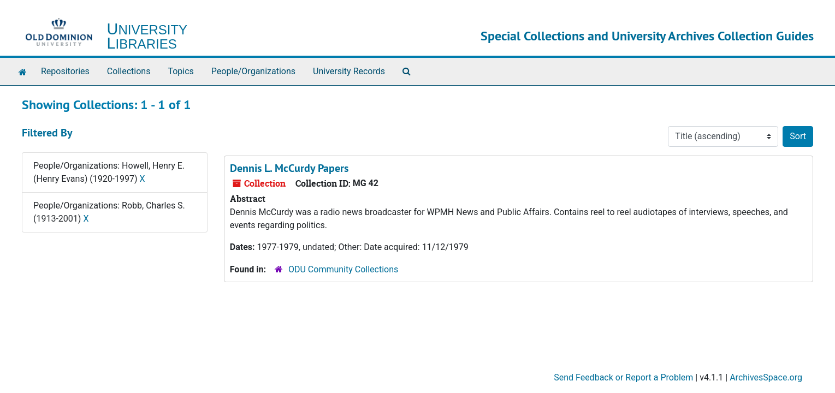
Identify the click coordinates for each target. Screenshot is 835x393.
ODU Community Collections (343, 269)
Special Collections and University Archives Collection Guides (647, 35)
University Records (349, 71)
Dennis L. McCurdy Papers (289, 168)
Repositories (65, 71)
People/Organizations (253, 71)
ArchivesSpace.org (766, 377)
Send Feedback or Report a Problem (623, 377)
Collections (129, 71)
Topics (180, 71)
